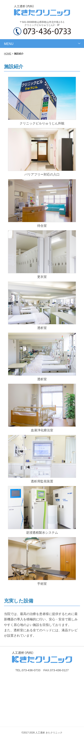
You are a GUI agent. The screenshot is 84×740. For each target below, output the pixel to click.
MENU (8, 44)
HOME (7, 53)
